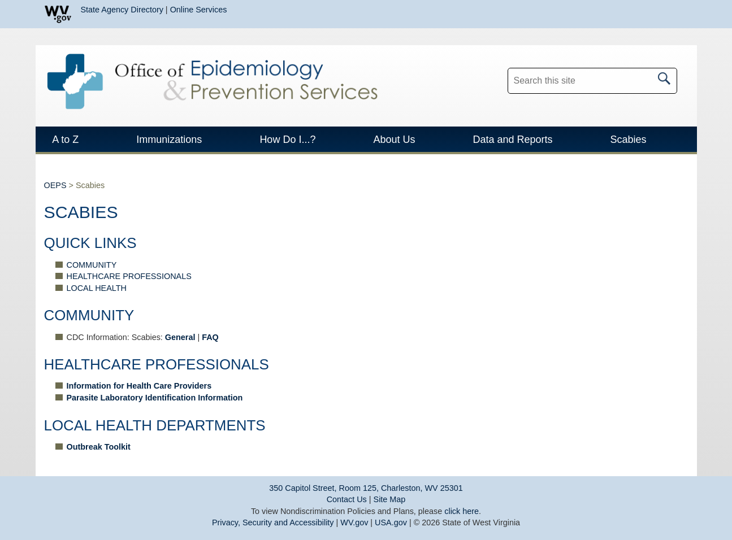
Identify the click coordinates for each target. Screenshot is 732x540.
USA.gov (391, 522)
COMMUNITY (92, 264)
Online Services (198, 9)
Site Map (390, 499)
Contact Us (347, 499)
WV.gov (354, 522)
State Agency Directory (122, 9)
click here (461, 511)
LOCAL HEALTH (97, 288)
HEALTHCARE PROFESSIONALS (129, 276)
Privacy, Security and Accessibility (273, 522)
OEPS (55, 185)
